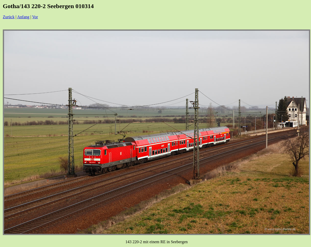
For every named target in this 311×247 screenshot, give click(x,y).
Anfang (23, 17)
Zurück (8, 17)
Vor (35, 17)
